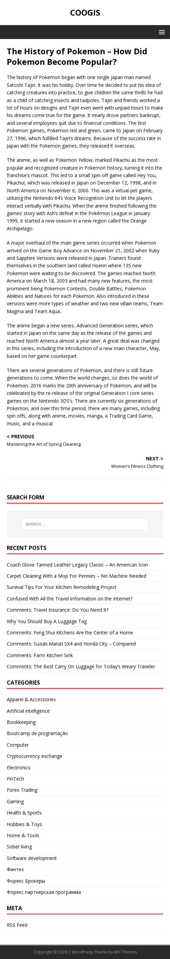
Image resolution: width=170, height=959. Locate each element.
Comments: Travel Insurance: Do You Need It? (57, 610)
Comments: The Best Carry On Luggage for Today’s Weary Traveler (81, 666)
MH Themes (125, 952)
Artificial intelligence (28, 711)
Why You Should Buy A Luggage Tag (47, 621)
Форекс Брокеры (26, 881)
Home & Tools (23, 835)
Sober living (19, 846)
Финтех (15, 869)
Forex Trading (22, 790)
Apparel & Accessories (31, 699)
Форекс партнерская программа (44, 892)
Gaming (15, 801)
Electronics (18, 767)
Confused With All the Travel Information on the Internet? (69, 598)
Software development (32, 858)
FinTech (15, 778)
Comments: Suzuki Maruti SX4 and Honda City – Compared (71, 643)
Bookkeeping (21, 722)
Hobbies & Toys (24, 824)
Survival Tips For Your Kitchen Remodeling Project (61, 587)
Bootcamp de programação (37, 733)
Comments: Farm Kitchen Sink (40, 655)
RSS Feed (17, 925)
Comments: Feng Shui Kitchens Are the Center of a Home (70, 632)
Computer (18, 745)
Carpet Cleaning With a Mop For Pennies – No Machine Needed (76, 576)
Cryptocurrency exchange (34, 756)
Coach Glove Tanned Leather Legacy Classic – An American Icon (77, 564)
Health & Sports (24, 812)
